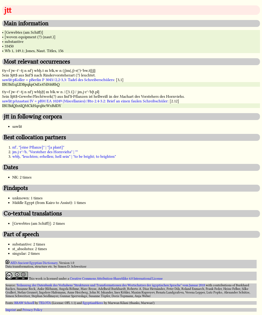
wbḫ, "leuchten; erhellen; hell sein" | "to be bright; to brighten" (64, 156)
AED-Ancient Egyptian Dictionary (34, 263)
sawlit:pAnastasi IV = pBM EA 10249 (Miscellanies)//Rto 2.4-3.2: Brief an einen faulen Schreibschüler (85, 101)
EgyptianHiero (93, 303)
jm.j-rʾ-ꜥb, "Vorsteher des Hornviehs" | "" (45, 152)
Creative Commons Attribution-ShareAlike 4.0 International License (116, 278)
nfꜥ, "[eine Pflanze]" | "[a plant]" (38, 147)
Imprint (10, 310)
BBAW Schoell (24, 303)
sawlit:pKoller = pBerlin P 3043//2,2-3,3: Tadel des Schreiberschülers (58, 79)
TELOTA (45, 303)
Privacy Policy (32, 310)
